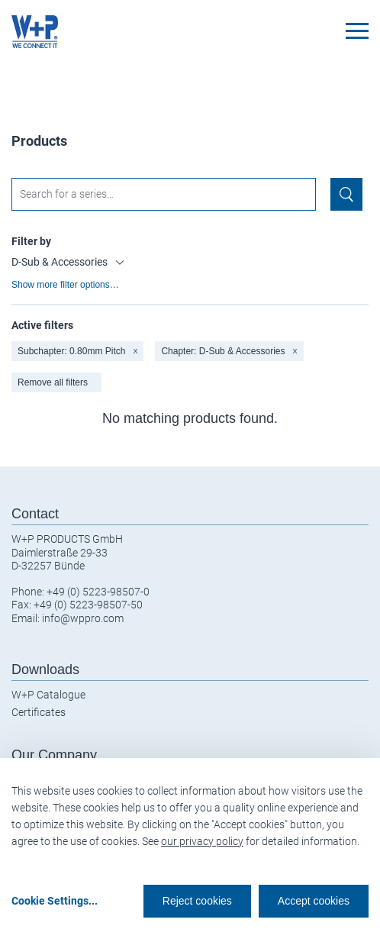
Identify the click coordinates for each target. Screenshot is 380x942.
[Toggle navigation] (357, 30)
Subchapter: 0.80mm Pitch (77, 351)
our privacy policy (202, 841)
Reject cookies (197, 901)
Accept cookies (313, 901)
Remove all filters (53, 382)
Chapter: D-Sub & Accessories (229, 351)
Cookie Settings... (54, 901)
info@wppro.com (83, 618)
